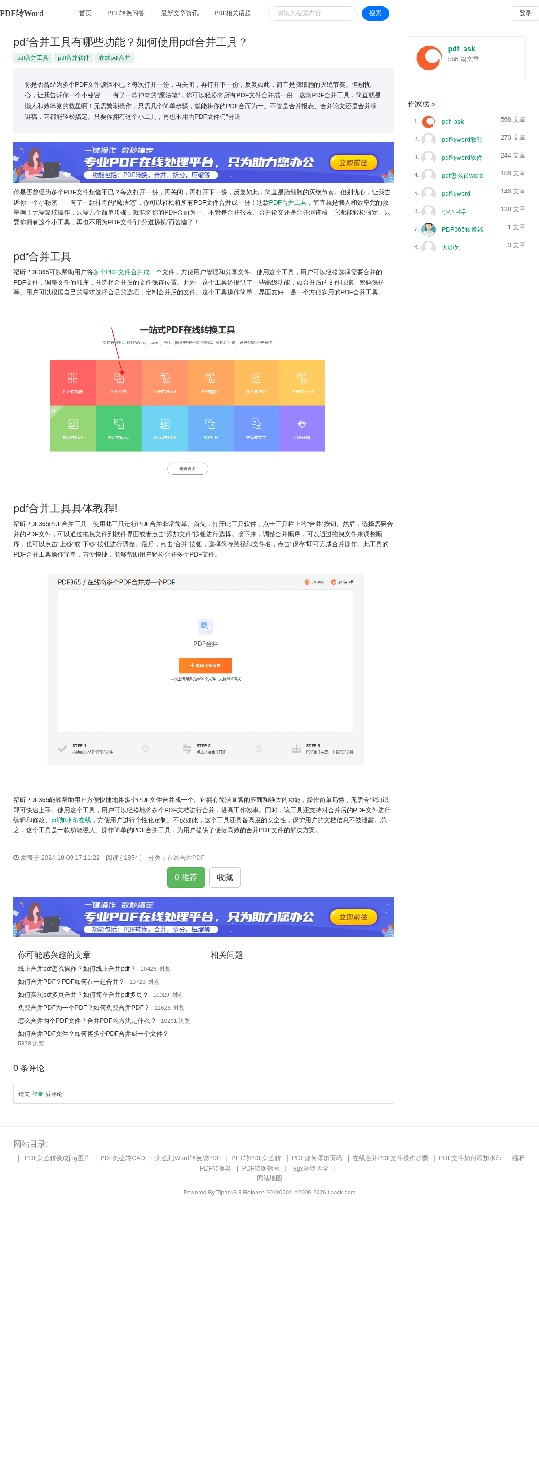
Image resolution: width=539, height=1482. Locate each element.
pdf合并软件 (73, 57)
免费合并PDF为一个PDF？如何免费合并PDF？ (84, 1007)
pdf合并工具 (33, 57)
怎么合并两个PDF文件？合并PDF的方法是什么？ (87, 1020)
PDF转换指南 (260, 1168)
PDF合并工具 (288, 202)
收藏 (225, 877)
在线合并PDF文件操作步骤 (390, 1158)
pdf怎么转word (462, 175)
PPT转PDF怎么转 (256, 1158)
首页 (85, 13)
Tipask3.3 (229, 1192)
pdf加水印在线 (71, 820)
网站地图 (269, 1178)
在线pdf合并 (114, 57)
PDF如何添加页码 (317, 1158)
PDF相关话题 (233, 13)
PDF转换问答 (126, 13)
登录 (525, 13)
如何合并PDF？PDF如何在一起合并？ (71, 981)
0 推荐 (186, 877)
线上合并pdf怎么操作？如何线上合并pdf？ (77, 968)
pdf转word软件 (462, 157)
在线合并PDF (186, 857)
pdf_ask (461, 49)
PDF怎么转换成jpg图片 (57, 1158)
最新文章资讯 (180, 13)
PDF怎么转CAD (122, 1158)
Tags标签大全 (309, 1168)
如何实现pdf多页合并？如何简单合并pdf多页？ (83, 994)
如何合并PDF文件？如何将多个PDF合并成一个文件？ (93, 1033)
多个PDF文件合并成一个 (127, 272)
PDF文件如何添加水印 (470, 1158)
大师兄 (451, 246)
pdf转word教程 (462, 139)
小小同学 (454, 211)
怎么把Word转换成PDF (188, 1158)
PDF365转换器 (462, 228)
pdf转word (456, 193)
